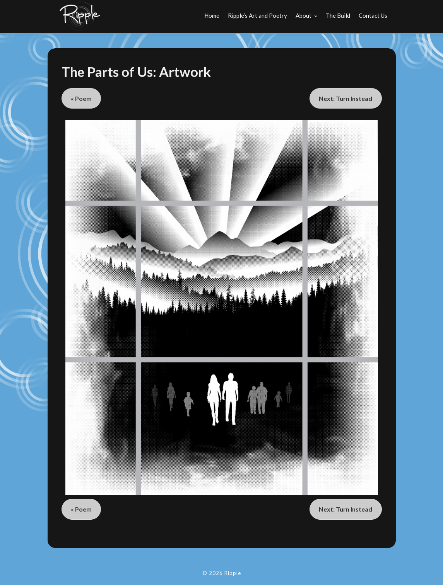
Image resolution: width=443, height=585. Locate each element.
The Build (338, 15)
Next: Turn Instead (345, 98)
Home (211, 15)
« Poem (81, 98)
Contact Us (373, 15)
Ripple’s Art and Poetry (257, 15)
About (303, 15)
